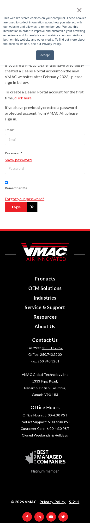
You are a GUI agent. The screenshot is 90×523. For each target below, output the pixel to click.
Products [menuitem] (45, 278)
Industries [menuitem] (45, 298)
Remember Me (16, 188)
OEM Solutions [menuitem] (44, 288)
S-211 (74, 501)
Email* (10, 130)
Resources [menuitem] (45, 317)
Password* (13, 153)
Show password (18, 159)
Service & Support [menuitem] (45, 307)
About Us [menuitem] (45, 326)
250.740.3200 (51, 354)
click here (22, 98)
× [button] (79, 10)
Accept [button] (45, 55)
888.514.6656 (52, 348)
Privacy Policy (53, 501)
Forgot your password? (24, 198)
